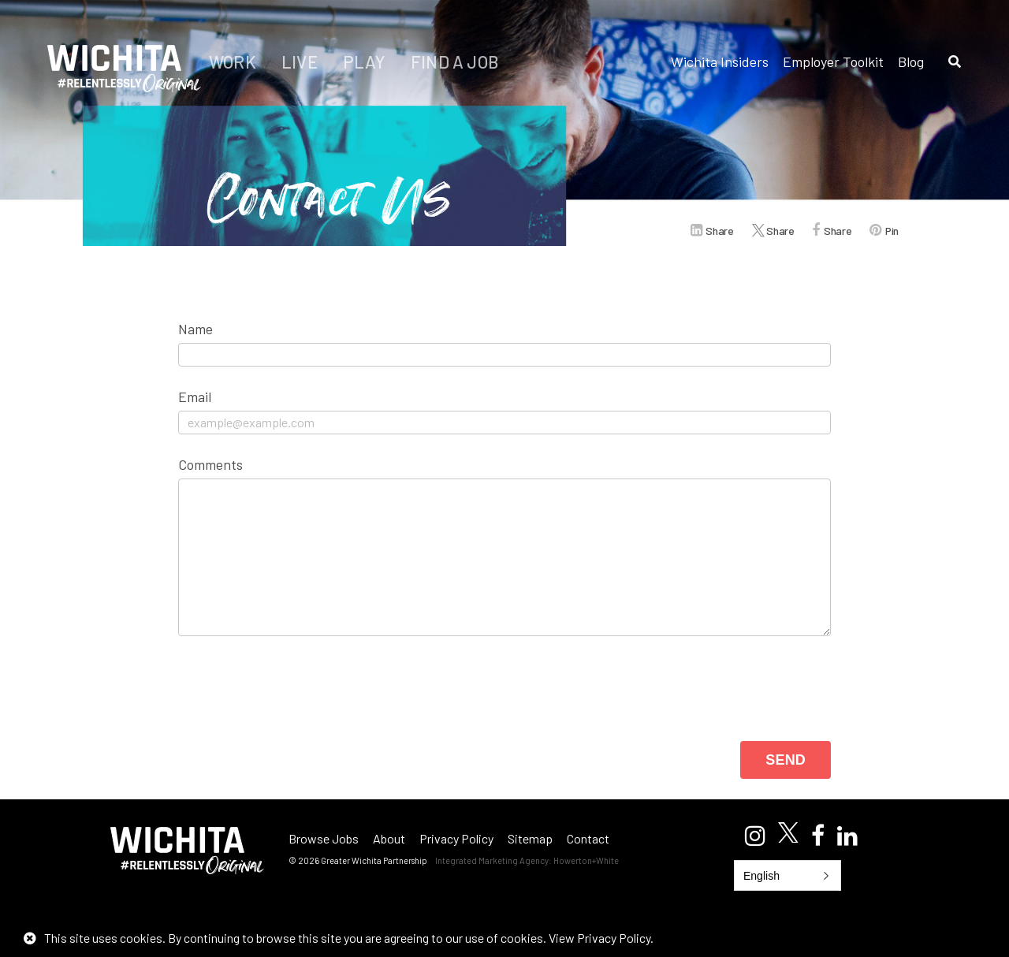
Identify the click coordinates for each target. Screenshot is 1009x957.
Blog (911, 61)
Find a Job (455, 61)
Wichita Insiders (720, 61)
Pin (892, 230)
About (389, 838)
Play (366, 61)
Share (719, 230)
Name (195, 328)
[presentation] (298, 682)
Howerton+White (586, 860)
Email (194, 396)
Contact (588, 838)
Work (234, 61)
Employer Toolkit (833, 61)
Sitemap (530, 838)
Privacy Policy (456, 838)
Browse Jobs (324, 838)
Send (785, 760)
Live (301, 61)
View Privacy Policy (599, 937)
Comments (210, 464)
